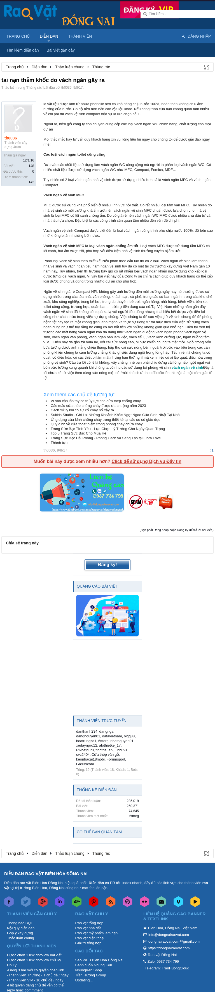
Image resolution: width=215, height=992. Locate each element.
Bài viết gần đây (61, 50)
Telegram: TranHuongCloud (167, 968)
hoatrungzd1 (86, 741)
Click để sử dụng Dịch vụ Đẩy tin (146, 461)
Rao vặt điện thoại (89, 938)
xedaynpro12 (86, 745)
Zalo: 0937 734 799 (163, 961)
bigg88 (129, 736)
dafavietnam (112, 736)
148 (31, 166)
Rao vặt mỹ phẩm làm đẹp (96, 933)
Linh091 (120, 750)
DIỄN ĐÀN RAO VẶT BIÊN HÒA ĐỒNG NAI (46, 873)
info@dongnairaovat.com (168, 935)
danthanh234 (86, 731)
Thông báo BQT (20, 923)
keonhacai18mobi (90, 759)
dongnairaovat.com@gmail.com (174, 941)
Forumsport (116, 759)
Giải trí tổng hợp (88, 943)
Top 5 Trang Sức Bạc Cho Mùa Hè (78, 433)
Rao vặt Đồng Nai (162, 955)
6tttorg (103, 741)
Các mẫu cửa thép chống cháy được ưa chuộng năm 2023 (98, 406)
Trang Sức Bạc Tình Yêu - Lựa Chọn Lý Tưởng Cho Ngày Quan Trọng (108, 429)
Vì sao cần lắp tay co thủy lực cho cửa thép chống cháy (96, 401)
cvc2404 (83, 754)
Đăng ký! (107, 564)
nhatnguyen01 (121, 741)
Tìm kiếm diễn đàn (22, 50)
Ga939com (85, 764)
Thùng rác (34, 88)
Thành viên (80, 36)
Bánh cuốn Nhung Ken (93, 965)
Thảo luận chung (20, 938)
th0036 (66, 88)
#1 (211, 450)
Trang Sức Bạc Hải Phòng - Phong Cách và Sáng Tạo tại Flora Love (106, 438)
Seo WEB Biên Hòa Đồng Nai (99, 960)
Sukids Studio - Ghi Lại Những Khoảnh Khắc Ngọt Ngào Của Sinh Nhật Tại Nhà (115, 415)
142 (31, 182)
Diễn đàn (49, 36)
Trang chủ (18, 36)
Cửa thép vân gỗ (105, 754)
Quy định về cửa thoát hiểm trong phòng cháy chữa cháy (96, 424)
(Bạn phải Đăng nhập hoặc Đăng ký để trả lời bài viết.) (177, 530)
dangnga (106, 731)
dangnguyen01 (88, 736)
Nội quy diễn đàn (20, 928)
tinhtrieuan (104, 750)
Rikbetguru (85, 750)
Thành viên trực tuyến (102, 720)
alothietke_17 (110, 745)
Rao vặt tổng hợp (89, 923)
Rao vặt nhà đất (88, 928)
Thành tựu (59, 443)
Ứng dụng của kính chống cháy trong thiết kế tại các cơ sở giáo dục (105, 419)
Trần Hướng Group (90, 975)
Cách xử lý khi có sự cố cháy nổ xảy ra (82, 410)
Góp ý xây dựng (20, 933)
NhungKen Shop (88, 970)
